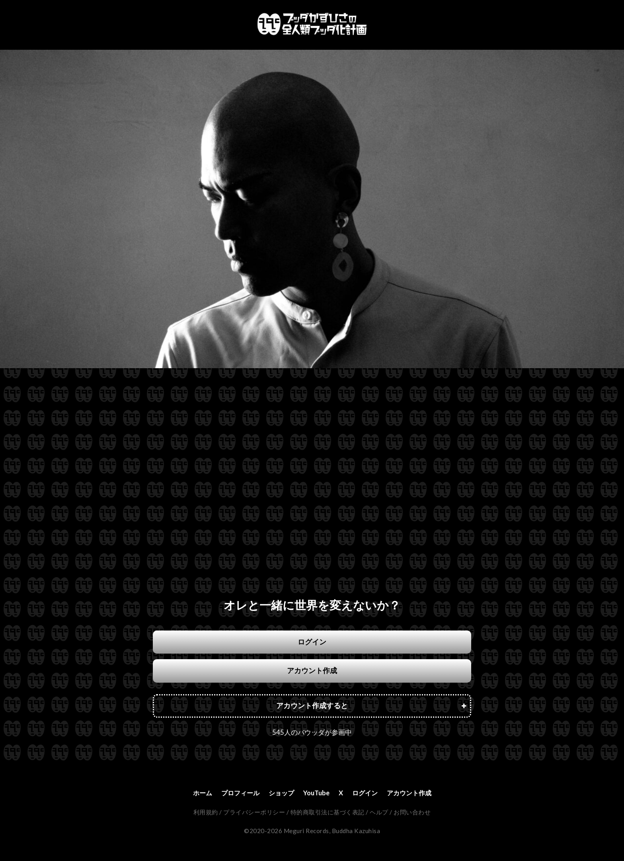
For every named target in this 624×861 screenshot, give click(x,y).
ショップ (279, 793)
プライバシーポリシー (254, 812)
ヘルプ (379, 812)
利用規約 (205, 812)
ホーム (192, 793)
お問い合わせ (412, 812)
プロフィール (234, 793)
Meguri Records (306, 831)
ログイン (312, 642)
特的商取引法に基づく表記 (328, 812)
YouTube (317, 793)
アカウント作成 (312, 670)
